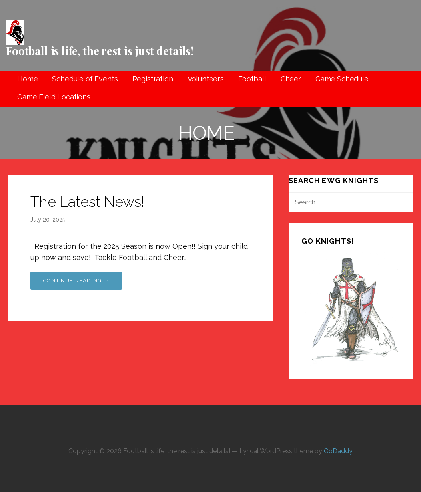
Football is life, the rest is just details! (100, 50)
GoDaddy (338, 451)
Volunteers (206, 79)
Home (27, 79)
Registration (152, 79)
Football (252, 79)
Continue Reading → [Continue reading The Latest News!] (76, 281)
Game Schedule (342, 79)
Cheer (291, 79)
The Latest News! (87, 201)
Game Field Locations (53, 97)
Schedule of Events (85, 79)
